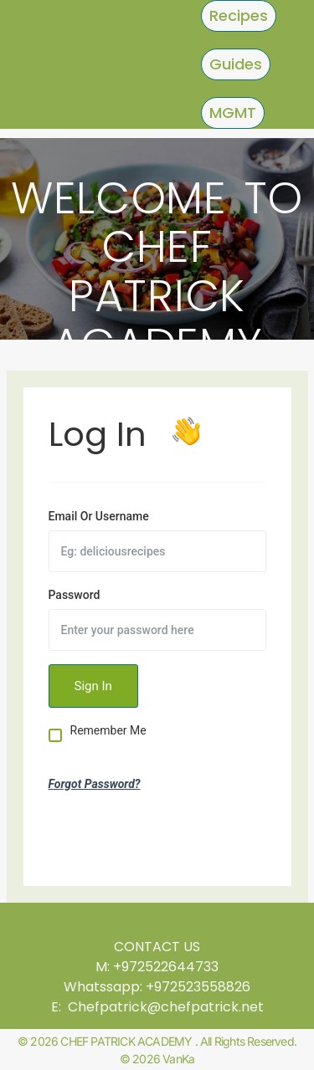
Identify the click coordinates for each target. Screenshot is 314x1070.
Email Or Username (99, 516)
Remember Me (108, 730)
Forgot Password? (95, 784)
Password (74, 595)
